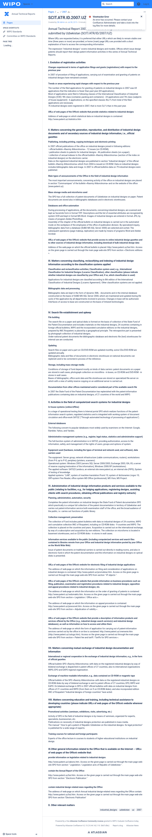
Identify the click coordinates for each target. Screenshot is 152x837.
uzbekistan (124, 810)
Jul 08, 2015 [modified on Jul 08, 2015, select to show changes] (72, 22)
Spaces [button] (26, 4)
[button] (138, 4)
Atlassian (97, 832)
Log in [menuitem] (146, 4)
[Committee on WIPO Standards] (21, 36)
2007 (64, 12)
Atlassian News (132, 826)
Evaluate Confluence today (128, 821)
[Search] (103, 4)
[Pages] (21, 22)
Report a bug (118, 826)
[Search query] (117, 4)
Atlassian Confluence (73, 826)
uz (133, 810)
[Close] (141, 16)
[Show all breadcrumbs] (58, 12)
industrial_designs (108, 810)
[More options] (145, 12)
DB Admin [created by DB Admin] (61, 22)
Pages (51, 12)
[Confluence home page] (11, 4)
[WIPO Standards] (21, 31)
